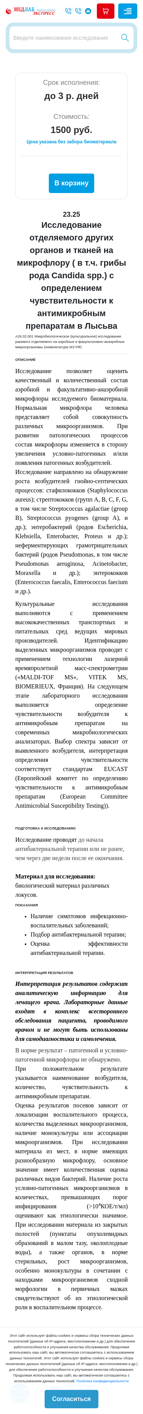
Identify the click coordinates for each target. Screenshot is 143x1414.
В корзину (71, 183)
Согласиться (71, 1399)
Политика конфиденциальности (102, 1381)
